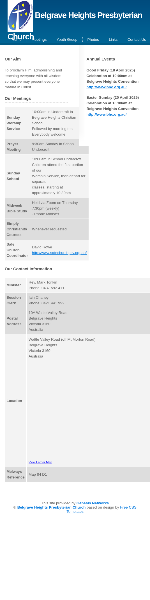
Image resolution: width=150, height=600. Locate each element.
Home (16, 39)
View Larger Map (40, 462)
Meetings (39, 39)
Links (113, 39)
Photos (93, 39)
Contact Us (137, 39)
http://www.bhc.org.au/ (106, 87)
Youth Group (67, 39)
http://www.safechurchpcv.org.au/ (59, 253)
